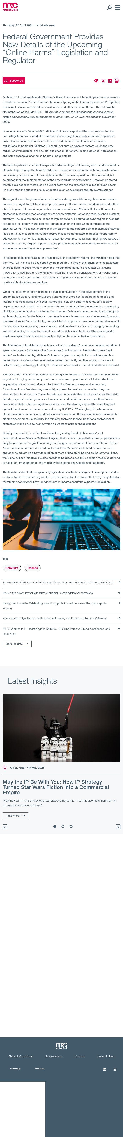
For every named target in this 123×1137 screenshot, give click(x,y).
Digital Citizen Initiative (22, 457)
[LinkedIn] (104, 1071)
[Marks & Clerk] (10, 9)
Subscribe (13, 80)
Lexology (15, 1068)
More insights (14, 643)
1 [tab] (54, 826)
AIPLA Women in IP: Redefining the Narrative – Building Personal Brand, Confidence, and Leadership (56, 631)
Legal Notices (106, 1056)
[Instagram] (115, 1071)
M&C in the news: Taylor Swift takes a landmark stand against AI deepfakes (48, 592)
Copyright (11, 568)
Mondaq (40, 1068)
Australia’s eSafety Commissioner (91, 189)
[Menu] (116, 7)
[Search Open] (109, 7)
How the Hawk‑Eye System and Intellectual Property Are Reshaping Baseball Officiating (55, 618)
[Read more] (61, 728)
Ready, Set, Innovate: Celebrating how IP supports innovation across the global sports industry (55, 606)
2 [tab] (62, 826)
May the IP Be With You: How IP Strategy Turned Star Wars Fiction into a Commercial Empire (58, 582)
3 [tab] (71, 826)
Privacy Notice (53, 1056)
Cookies (80, 1056)
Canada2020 (36, 131)
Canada (33, 568)
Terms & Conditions (21, 1056)
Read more (12, 815)
